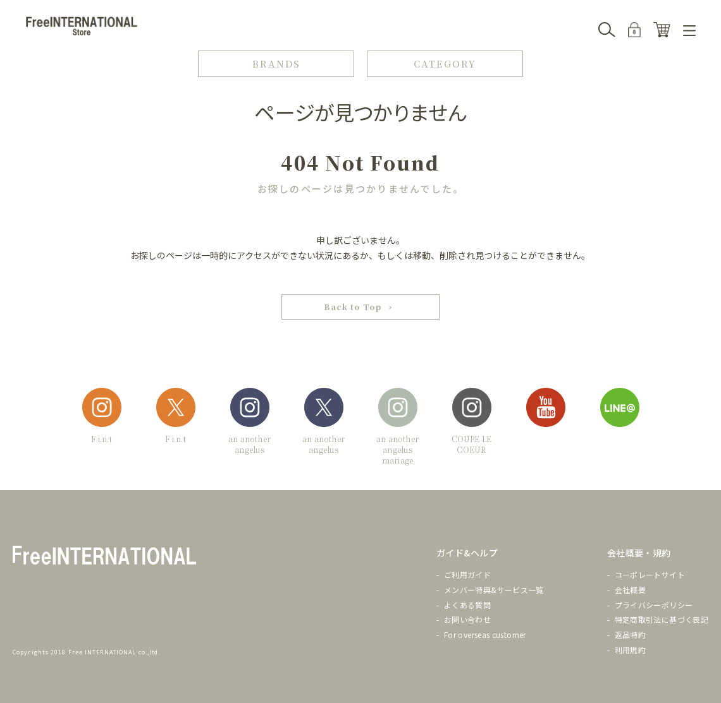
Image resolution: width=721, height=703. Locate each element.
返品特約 (630, 635)
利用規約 (630, 650)
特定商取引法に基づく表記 (661, 620)
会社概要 (630, 589)
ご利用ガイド (467, 575)
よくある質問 (467, 604)
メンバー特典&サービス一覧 (494, 589)
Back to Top (353, 307)
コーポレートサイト (650, 575)
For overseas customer (485, 635)
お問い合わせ (467, 620)
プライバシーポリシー (654, 604)
